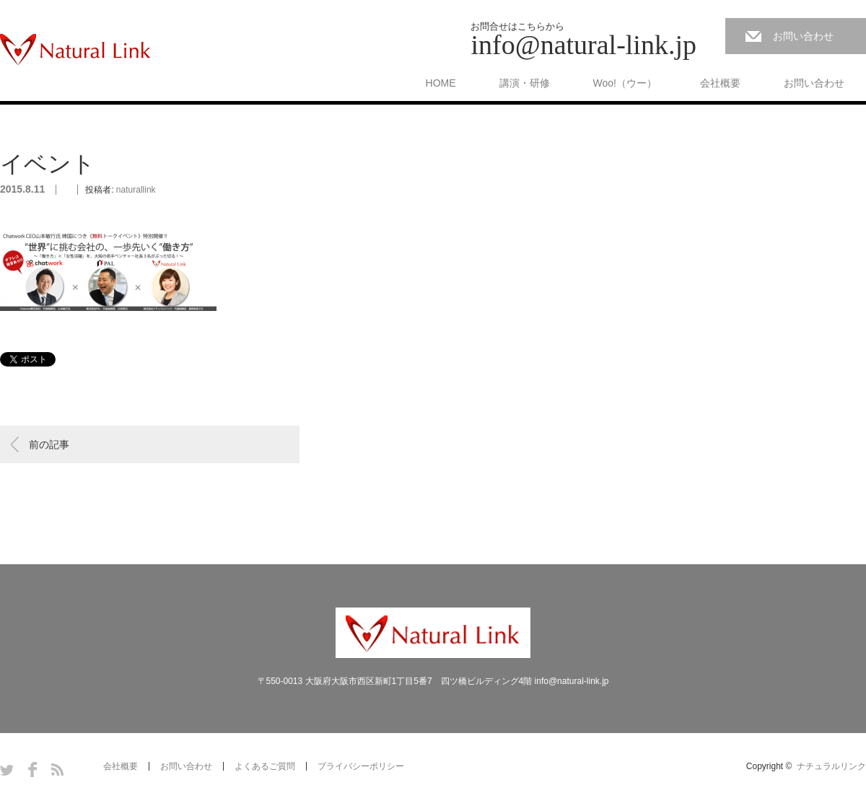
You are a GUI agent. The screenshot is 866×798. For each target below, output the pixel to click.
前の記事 (49, 444)
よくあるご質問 (265, 766)
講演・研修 (524, 83)
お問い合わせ (803, 36)
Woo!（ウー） (625, 83)
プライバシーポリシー (361, 766)
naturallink (136, 190)
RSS (57, 769)
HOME (441, 83)
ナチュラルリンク (831, 766)
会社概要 (720, 83)
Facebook (32, 769)
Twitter (7, 769)
